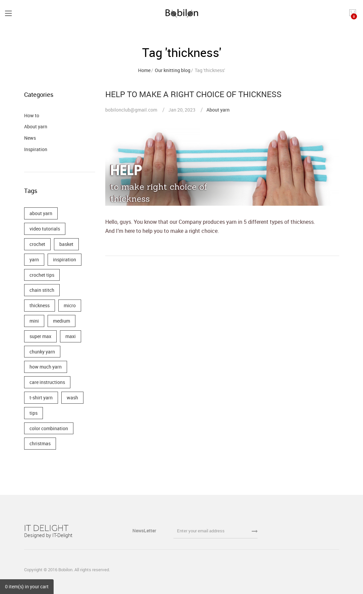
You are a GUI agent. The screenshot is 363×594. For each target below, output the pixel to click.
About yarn (218, 110)
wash (72, 397)
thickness (39, 305)
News (30, 138)
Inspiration (35, 149)
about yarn (40, 213)
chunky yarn (42, 351)
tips (33, 413)
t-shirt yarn (41, 397)
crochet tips (41, 275)
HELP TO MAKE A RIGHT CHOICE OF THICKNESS (193, 94)
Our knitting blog (172, 70)
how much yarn (45, 367)
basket (66, 244)
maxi (70, 336)
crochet (37, 244)
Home (144, 70)
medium (61, 321)
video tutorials (44, 228)
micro (70, 305)
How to (31, 115)
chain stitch (41, 290)
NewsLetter (144, 530)
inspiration (64, 259)
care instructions (47, 382)
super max (40, 336)
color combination (48, 428)
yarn (34, 259)
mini (34, 321)
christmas (40, 443)
